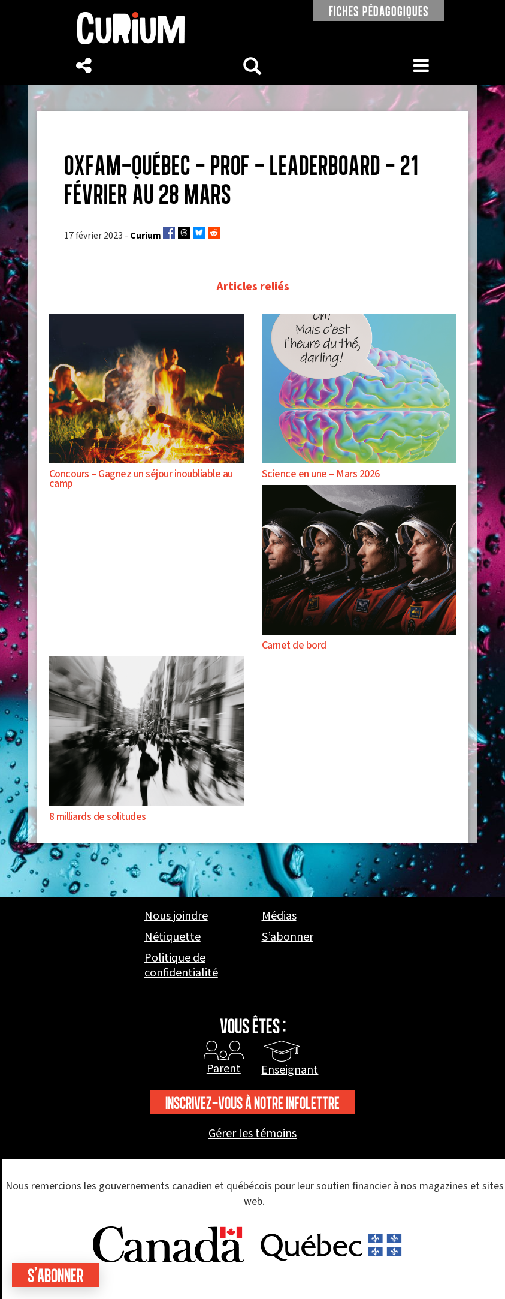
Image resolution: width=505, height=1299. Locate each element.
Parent (224, 1068)
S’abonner (287, 937)
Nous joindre (176, 916)
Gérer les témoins (252, 1133)
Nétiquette (172, 937)
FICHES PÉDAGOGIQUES (379, 11)
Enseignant (289, 1070)
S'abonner (55, 1275)
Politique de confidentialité (181, 966)
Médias (279, 916)
